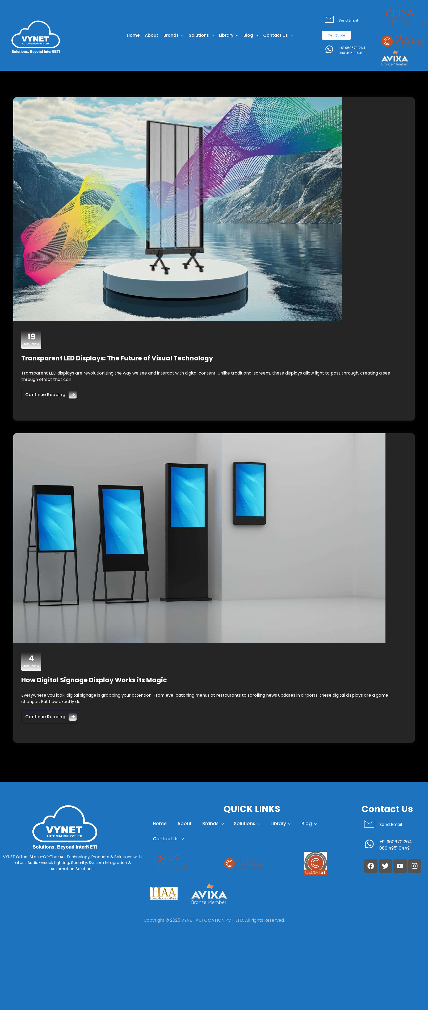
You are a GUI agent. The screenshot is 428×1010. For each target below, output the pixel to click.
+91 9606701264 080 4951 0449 (352, 50)
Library (228, 35)
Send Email (348, 20)
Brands (173, 35)
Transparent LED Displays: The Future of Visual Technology (117, 358)
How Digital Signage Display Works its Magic (94, 680)
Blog (251, 35)
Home (133, 35)
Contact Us (278, 35)
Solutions (201, 35)
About (151, 35)
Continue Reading (52, 393)
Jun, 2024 (31, 339)
